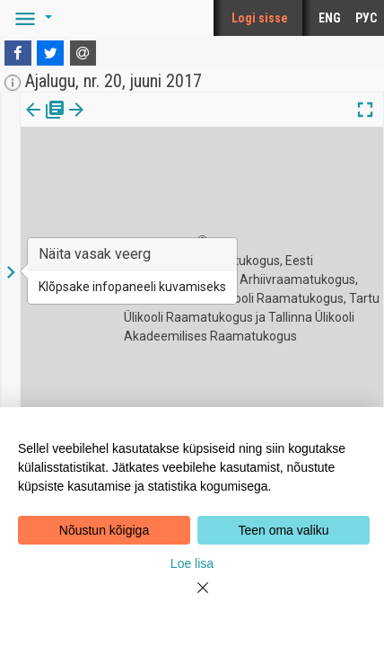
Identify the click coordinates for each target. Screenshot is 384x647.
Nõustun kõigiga (104, 530)
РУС (366, 18)
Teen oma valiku (283, 530)
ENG (330, 18)
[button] (30, 18)
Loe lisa (192, 563)
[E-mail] (83, 53)
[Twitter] (50, 53)
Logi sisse (259, 18)
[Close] (192, 598)
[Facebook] (17, 53)
